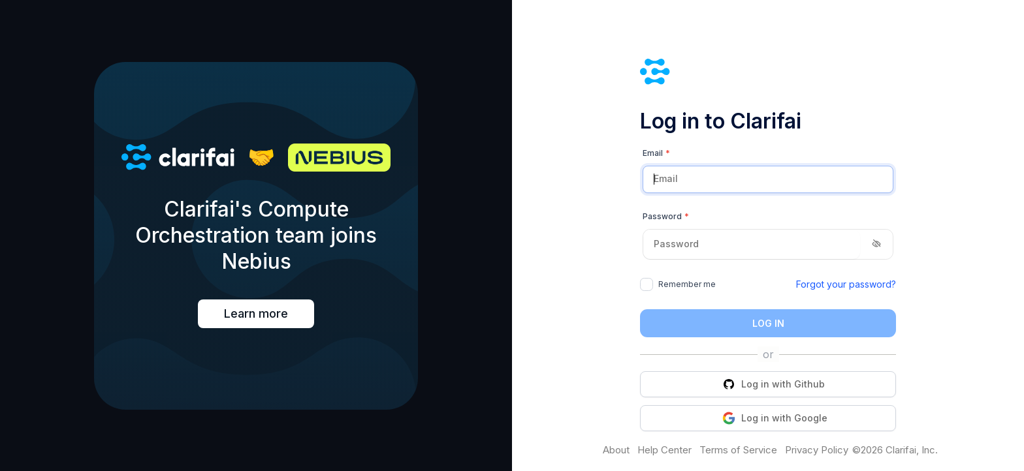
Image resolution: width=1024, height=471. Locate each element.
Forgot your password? (846, 284)
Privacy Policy (816, 450)
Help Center (664, 450)
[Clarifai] (768, 73)
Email (656, 153)
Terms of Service (738, 450)
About (616, 450)
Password (666, 216)
